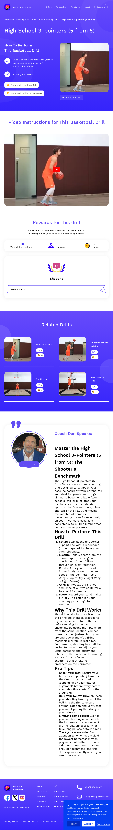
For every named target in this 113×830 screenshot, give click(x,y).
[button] (49, 7)
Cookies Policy (49, 822)
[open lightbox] (56, 170)
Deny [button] (74, 824)
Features (41, 796)
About (87, 7)
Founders (41, 801)
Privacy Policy (97, 815)
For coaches (61, 7)
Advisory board (44, 806)
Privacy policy (10, 822)
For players (75, 7)
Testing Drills (52, 19)
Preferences (103, 824)
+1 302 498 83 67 (93, 787)
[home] (18, 7)
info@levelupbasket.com (97, 796)
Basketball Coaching (14, 19)
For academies (61, 796)
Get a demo (42, 791)
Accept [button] (88, 824)
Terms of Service (30, 822)
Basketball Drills (35, 19)
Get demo (101, 7)
